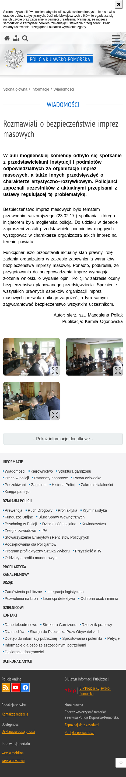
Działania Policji (17, 501)
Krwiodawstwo (94, 524)
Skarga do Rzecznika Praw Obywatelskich (65, 632)
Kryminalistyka (95, 510)
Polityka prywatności (79, 732)
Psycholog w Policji (21, 524)
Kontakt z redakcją (15, 714)
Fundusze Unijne (19, 517)
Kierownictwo (42, 471)
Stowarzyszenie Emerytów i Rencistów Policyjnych (47, 537)
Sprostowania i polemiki (82, 638)
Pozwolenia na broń (21, 598)
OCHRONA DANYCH (17, 661)
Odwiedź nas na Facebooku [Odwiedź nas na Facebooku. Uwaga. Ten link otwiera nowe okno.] (25, 687)
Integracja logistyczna (65, 592)
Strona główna (15, 89)
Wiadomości (64, 89)
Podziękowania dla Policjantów (30, 544)
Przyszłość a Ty (88, 551)
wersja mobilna (12, 752)
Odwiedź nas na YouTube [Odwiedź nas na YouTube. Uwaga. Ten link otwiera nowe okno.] (15, 687)
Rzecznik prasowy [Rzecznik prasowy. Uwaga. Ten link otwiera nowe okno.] (97, 625)
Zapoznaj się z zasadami (82, 724)
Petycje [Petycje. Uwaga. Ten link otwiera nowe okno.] (113, 638)
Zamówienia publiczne (23, 592)
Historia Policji (63, 485)
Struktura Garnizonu (59, 625)
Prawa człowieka (87, 478)
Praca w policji (17, 478)
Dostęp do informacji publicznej (31, 638)
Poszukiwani (15, 485)
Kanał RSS (6, 687)
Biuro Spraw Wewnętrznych (61, 517)
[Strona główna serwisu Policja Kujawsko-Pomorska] (7, 38)
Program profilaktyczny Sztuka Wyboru (37, 551)
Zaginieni (38, 485)
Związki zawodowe (20, 530)
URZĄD (8, 582)
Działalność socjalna (59, 524)
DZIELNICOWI (13, 607)
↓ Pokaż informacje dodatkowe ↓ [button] (63, 438)
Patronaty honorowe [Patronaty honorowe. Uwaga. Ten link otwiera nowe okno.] (51, 478)
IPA (44, 530)
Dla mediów (14, 632)
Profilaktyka (67, 510)
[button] (116, 38)
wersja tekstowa (13, 760)
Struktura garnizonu (74, 471)
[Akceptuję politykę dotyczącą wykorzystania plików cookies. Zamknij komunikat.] (119, 4)
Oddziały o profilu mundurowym (31, 558)
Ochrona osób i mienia (99, 598)
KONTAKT (10, 615)
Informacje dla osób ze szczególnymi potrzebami (45, 645)
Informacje (40, 89)
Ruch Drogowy (40, 510)
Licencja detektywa (59, 598)
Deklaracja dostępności (24, 652)
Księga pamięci (17, 491)
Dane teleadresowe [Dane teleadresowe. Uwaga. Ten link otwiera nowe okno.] (21, 625)
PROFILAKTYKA (14, 567)
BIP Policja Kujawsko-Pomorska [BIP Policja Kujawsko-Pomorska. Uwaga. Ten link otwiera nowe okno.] (95, 690)
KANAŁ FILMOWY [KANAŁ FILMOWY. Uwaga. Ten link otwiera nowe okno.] (16, 574)
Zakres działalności (97, 485)
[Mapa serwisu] (16, 38)
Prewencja (13, 510)
